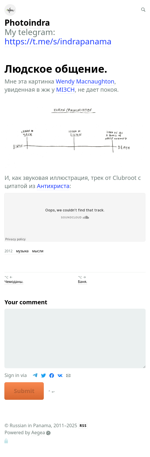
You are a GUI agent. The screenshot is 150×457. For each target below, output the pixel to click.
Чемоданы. (13, 281)
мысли (37, 251)
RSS (83, 425)
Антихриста (53, 186)
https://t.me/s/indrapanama (57, 41)
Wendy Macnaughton (85, 81)
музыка (22, 251)
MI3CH (65, 89)
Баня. (82, 281)
